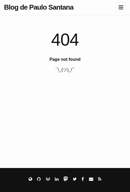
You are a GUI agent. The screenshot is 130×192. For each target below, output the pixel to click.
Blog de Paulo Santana (39, 7)
